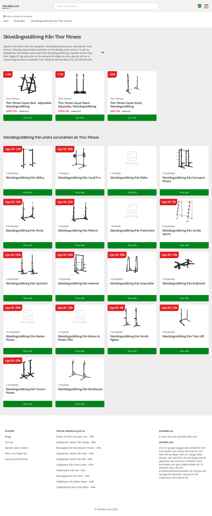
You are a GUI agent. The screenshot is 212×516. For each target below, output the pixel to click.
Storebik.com (10, 6)
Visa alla (27, 192)
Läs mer (27, 117)
